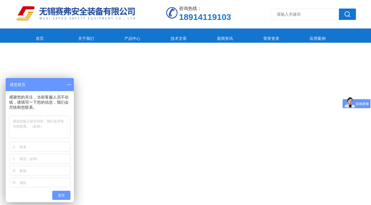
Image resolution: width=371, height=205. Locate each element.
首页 (34, 35)
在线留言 (298, 35)
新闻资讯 (185, 35)
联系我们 (336, 35)
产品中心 (109, 35)
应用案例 (260, 35)
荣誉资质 (223, 35)
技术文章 (147, 35)
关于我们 (71, 35)
